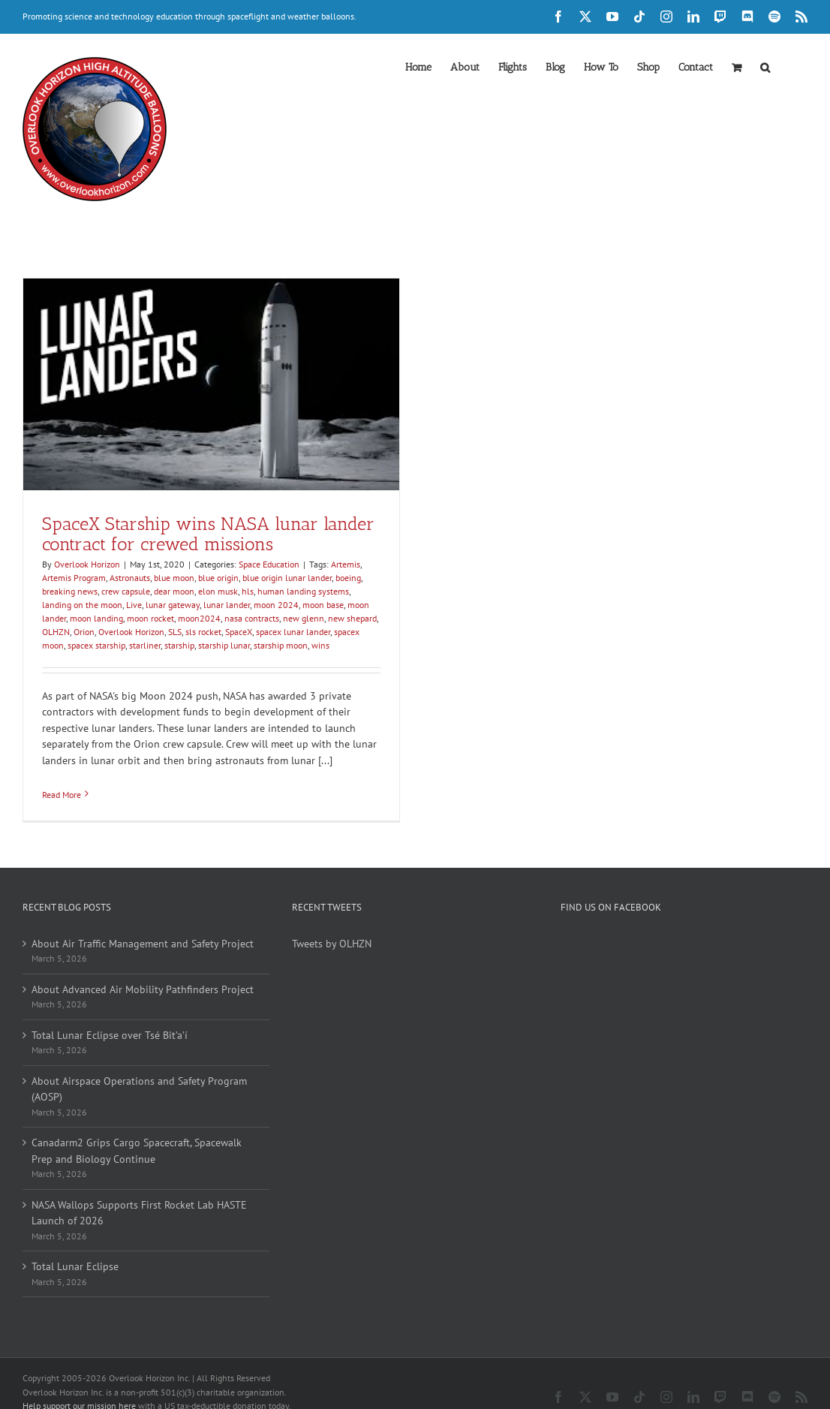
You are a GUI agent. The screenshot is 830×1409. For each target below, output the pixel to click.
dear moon (174, 591)
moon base (323, 604)
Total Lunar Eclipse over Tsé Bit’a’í (110, 1035)
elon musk (218, 591)
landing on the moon (82, 604)
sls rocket (203, 631)
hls (248, 591)
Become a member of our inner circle (102, 1389)
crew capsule (125, 591)
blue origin (218, 577)
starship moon (281, 645)
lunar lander (226, 604)
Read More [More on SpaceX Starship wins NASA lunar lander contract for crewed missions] (61, 794)
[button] (765, 66)
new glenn (303, 618)
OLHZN (56, 631)
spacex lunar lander (293, 631)
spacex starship (96, 645)
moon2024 (199, 618)
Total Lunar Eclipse (75, 1266)
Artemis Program (74, 577)
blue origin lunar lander (287, 577)
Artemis (345, 564)
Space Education (269, 564)
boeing (348, 577)
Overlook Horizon (87, 564)
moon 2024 (276, 604)
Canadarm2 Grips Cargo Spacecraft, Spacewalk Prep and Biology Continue (137, 1151)
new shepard (352, 618)
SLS (175, 631)
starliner (145, 645)
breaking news (70, 591)
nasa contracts (251, 618)
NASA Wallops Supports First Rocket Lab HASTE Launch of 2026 (139, 1213)
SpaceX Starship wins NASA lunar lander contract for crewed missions (208, 534)
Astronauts (130, 577)
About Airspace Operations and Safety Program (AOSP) (139, 1089)
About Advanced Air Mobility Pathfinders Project (143, 989)
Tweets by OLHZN (331, 943)
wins (320, 645)
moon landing (96, 618)
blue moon (174, 577)
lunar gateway (173, 604)
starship (179, 645)
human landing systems (303, 591)
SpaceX (238, 631)
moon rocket (150, 618)
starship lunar (224, 645)
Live (134, 604)
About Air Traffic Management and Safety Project (143, 943)
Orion (84, 631)
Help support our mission (79, 1375)
